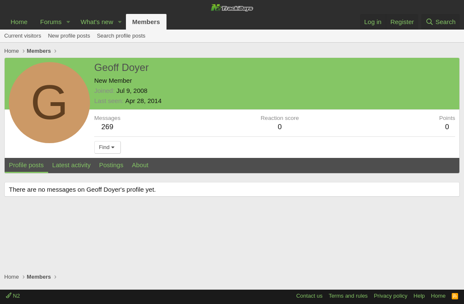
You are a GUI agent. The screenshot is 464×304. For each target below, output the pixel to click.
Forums (51, 21)
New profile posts (69, 36)
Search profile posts (121, 36)
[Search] (440, 22)
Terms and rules (348, 296)
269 (107, 127)
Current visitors (22, 36)
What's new (97, 21)
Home (19, 21)
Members (146, 21)
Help (419, 296)
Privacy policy (390, 296)
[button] (68, 22)
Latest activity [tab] (71, 164)
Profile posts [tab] (26, 164)
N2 (13, 296)
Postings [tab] (111, 164)
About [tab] (140, 164)
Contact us (309, 296)
